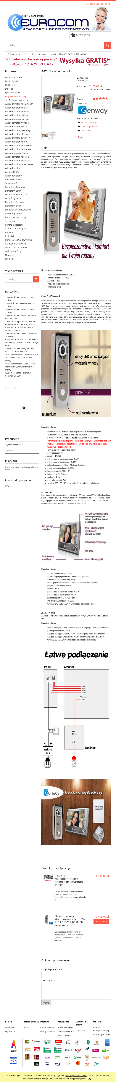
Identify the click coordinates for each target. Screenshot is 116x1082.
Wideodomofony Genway (17, 130)
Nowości (9, 255)
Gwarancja (80, 1030)
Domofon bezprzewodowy (18, 209)
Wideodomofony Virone (17, 122)
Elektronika (10, 85)
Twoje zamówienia (66, 1027)
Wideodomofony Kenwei (17, 134)
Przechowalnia (64, 1035)
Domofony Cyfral (13, 77)
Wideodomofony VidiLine (17, 160)
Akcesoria (10, 221)
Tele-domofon (12, 183)
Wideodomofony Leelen (17, 156)
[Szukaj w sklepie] (55, 45)
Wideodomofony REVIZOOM (19, 103)
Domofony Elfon (13, 190)
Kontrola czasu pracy (15, 217)
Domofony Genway (14, 202)
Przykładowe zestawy (15, 96)
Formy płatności (47, 1031)
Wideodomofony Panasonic (18, 145)
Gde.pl (26, 1027)
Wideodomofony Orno (16, 126)
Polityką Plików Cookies (76, 1075)
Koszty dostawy (47, 1027)
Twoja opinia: (48, 980)
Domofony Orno (13, 205)
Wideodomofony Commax (18, 149)
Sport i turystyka (13, 92)
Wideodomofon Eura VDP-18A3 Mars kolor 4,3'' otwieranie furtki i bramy (20, 366)
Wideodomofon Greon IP (17, 137)
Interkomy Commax (15, 213)
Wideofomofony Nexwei (17, 119)
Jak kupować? (11, 1027)
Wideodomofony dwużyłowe (19, 164)
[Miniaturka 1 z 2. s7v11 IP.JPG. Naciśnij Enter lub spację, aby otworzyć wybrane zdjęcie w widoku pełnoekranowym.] (45, 135)
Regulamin (10, 1031)
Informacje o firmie (101, 1034)
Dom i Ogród (11, 81)
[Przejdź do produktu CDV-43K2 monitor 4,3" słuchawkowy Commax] (22, 422)
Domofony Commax (15, 187)
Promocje (9, 258)
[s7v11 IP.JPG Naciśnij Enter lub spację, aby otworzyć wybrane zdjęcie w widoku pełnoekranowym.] (58, 102)
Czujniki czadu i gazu (15, 228)
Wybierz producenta (14, 445)
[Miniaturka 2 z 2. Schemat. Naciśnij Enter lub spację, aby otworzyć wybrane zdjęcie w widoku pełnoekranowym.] (52, 135)
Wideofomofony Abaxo (16, 153)
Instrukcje (10, 236)
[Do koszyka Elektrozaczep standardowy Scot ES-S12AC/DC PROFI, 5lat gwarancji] (101, 921)
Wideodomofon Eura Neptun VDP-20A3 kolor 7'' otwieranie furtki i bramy (22, 357)
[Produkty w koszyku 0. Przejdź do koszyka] (81, 34)
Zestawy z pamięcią (19, 100)
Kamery (9, 232)
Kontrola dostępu (14, 224)
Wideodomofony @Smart (17, 115)
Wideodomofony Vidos (16, 107)
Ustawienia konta (66, 1031)
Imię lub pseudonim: (51, 969)
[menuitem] (17, 54)
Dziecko (9, 88)
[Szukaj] (107, 45)
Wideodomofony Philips (17, 111)
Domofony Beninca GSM (17, 194)
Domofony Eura (13, 198)
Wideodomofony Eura (16, 141)
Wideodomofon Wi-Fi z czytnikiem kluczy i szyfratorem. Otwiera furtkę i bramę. (21, 342)
